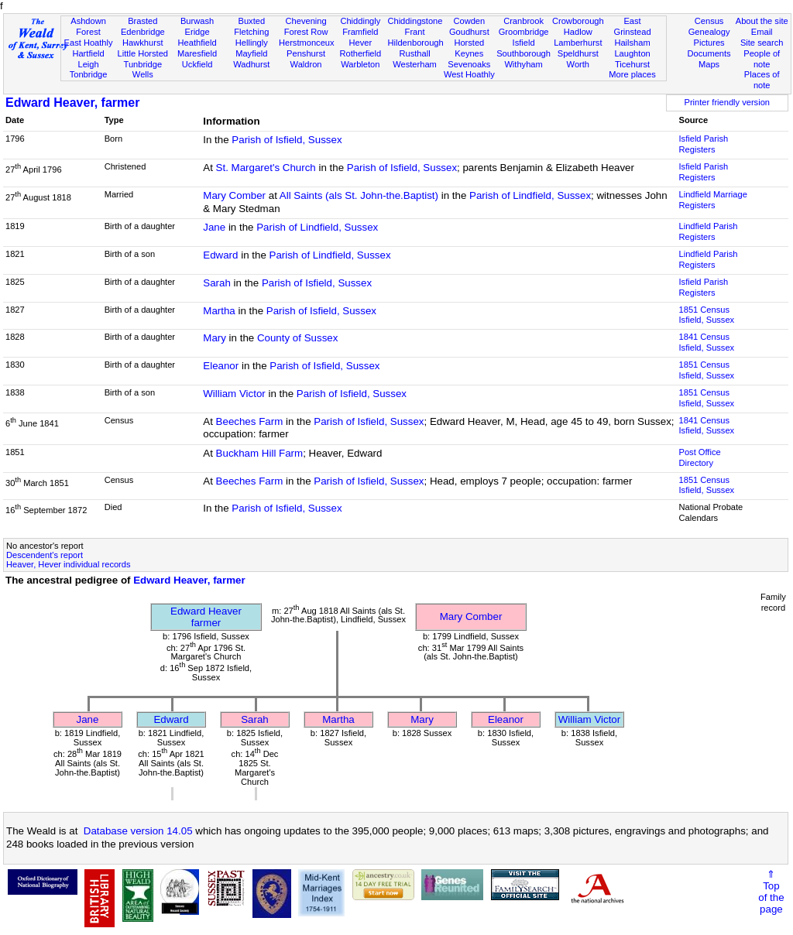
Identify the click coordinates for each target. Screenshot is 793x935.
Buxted (252, 21)
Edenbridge (143, 31)
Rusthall (415, 53)
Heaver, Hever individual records (68, 564)
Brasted (142, 21)
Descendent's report (44, 555)
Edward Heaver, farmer (72, 102)
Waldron (306, 64)
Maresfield (197, 53)
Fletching (251, 31)
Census (709, 21)
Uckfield (197, 64)
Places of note (762, 80)
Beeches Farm (249, 421)
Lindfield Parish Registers (708, 231)
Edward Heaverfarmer (206, 616)
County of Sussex (297, 338)
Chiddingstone (414, 21)
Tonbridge (89, 74)
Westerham (415, 64)
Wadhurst (251, 64)
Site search (762, 42)
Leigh (87, 64)
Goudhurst (469, 31)
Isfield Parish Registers (704, 144)
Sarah (217, 283)
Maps (709, 64)
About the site (762, 21)
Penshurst (306, 53)
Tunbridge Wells (143, 70)
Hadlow (578, 31)
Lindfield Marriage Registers (713, 200)
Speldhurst (578, 53)
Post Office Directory (700, 457)
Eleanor (221, 366)
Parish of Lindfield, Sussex (530, 195)
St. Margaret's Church (266, 167)
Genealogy (709, 31)
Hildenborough (415, 42)
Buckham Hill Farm (260, 453)
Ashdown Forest (88, 26)
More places (632, 74)
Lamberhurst (578, 42)
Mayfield (251, 53)
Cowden (469, 21)
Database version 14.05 (138, 831)
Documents (708, 53)
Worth (578, 64)
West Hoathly (469, 74)
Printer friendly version (727, 102)
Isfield (524, 42)
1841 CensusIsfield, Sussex (707, 342)
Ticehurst (632, 64)
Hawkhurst (142, 42)
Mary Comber (234, 195)
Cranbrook (523, 21)
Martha (219, 311)
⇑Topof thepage (771, 891)
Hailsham (632, 42)
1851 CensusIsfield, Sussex (707, 315)
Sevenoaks (469, 64)
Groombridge (524, 31)
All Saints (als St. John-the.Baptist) (359, 195)
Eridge (197, 31)
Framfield (360, 31)
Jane (214, 227)
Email (762, 31)
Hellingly (251, 42)
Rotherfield (360, 53)
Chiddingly (360, 21)
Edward (220, 255)
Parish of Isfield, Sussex (287, 140)
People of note (761, 59)
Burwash (197, 21)
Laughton (632, 53)
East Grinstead (632, 26)
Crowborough (578, 21)
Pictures (709, 42)
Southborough (523, 53)
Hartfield (88, 53)
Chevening (306, 21)
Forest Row (306, 31)
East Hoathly (88, 42)
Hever (360, 42)
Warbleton (360, 64)
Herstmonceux (307, 42)
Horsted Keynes (469, 48)
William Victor (234, 393)
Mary (214, 338)
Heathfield (197, 42)
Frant (415, 31)
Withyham (523, 64)
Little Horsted (143, 53)
